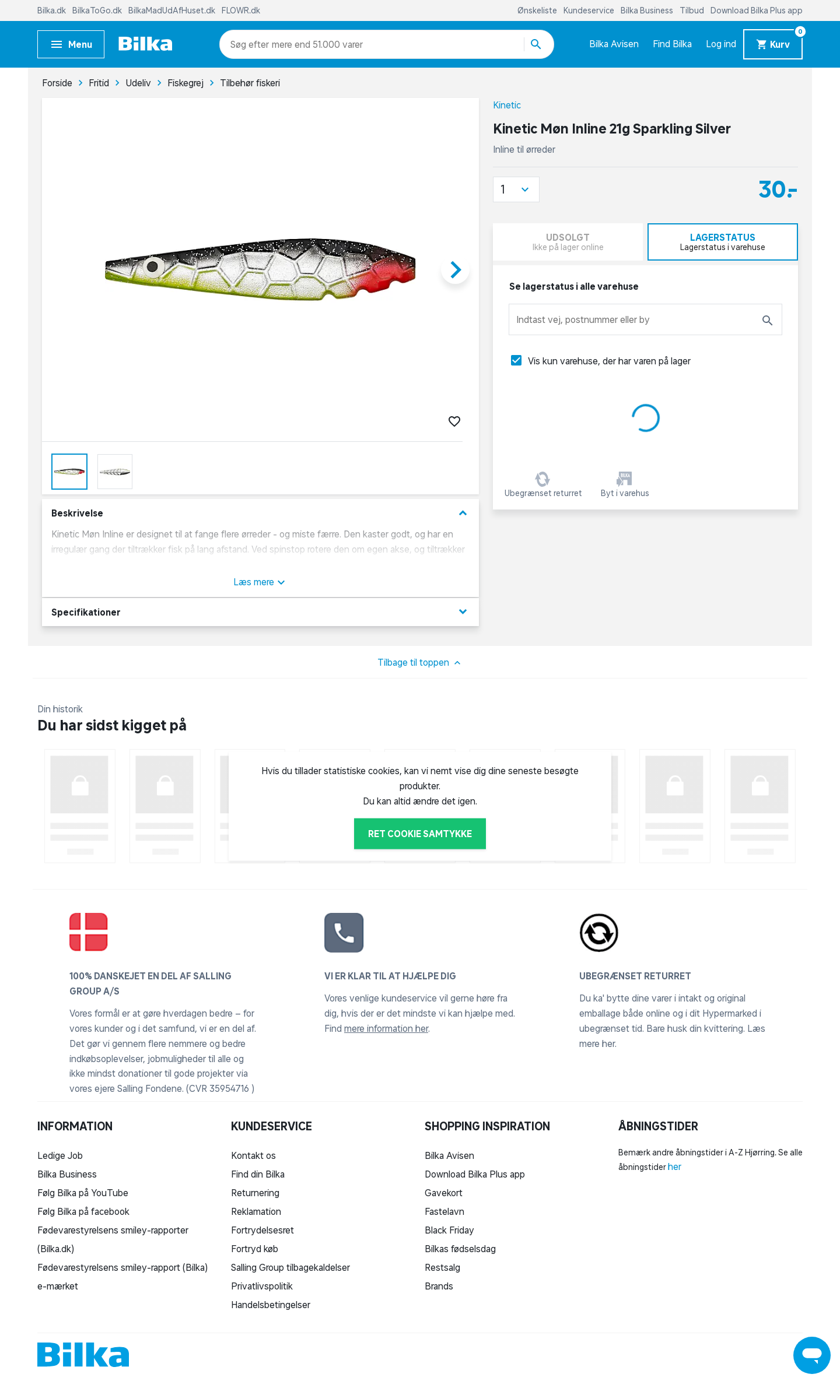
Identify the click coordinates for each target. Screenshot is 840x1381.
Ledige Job (60, 1155)
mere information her (386, 1028)
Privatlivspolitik (262, 1286)
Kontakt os (253, 1155)
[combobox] (251, 44)
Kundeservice (590, 10)
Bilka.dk (52, 10)
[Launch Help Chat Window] (812, 1355)
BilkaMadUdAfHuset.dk (172, 10)
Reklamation (256, 1211)
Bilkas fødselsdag (460, 1248)
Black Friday (449, 1230)
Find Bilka (672, 43)
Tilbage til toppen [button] (420, 663)
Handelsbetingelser (270, 1304)
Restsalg (442, 1267)
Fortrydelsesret (262, 1230)
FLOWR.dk (241, 10)
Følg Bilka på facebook (83, 1211)
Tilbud (693, 10)
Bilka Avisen (614, 43)
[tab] (723, 242)
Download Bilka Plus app (756, 10)
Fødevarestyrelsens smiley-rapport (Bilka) (122, 1267)
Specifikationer (260, 612)
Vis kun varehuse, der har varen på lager (609, 361)
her (674, 1166)
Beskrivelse (260, 513)
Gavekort (444, 1192)
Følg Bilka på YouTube (82, 1192)
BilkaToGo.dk (98, 10)
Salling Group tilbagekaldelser (290, 1267)
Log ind (721, 43)
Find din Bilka (258, 1174)
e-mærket (57, 1286)
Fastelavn (444, 1211)
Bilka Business (648, 10)
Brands (439, 1286)
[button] (516, 189)
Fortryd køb (254, 1248)
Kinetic (507, 105)
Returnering (255, 1192)
